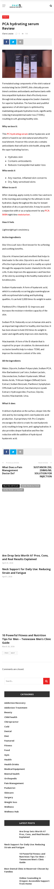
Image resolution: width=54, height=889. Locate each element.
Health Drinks (11, 730)
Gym (6, 721)
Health (5, 17)
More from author (30, 486)
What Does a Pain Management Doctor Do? (12, 470)
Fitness (8, 712)
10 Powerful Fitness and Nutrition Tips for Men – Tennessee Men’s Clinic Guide (26, 605)
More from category (13, 490)
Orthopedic (10, 745)
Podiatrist (9, 754)
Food (7, 716)
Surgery (8, 763)
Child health (10, 683)
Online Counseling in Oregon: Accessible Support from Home (34, 847)
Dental (8, 697)
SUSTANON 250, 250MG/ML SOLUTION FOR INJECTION (43, 472)
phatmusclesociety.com (34, 885)
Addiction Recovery (14, 669)
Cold (6, 693)
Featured (9, 707)
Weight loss (10, 768)
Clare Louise (7, 33)
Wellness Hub (11, 778)
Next (14, 619)
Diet (6, 702)
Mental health (11, 740)
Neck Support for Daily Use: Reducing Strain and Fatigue (24, 812)
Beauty (8, 678)
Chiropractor (11, 688)
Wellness (9, 773)
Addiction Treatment (15, 674)
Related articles (11, 486)
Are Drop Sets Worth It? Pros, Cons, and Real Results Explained (25, 540)
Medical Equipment (14, 735)
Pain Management (14, 749)
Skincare (9, 759)
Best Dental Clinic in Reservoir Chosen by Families (26, 837)
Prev (5, 619)
